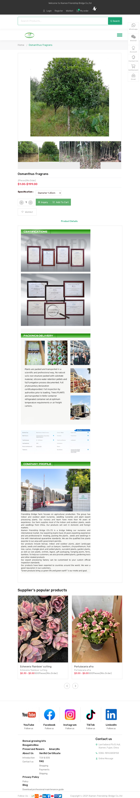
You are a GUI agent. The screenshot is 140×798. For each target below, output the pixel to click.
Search (115, 21)
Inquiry (43, 202)
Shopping (43, 765)
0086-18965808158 (109, 753)
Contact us (28, 761)
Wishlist (69, 11)
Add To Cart (60, 202)
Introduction (29, 758)
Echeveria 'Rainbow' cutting (36, 666)
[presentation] (67, 686)
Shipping (43, 773)
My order (84, 11)
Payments (44, 769)
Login (49, 11)
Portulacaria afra (83, 666)
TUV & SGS (44, 758)
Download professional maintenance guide (43, 789)
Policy (25, 781)
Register (59, 11)
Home (21, 45)
